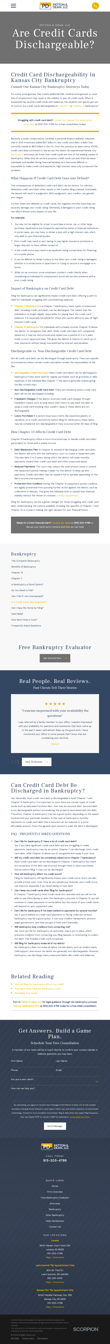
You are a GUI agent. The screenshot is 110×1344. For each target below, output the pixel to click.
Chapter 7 (63, 105)
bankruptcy (17, 154)
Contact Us (55, 1226)
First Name (17, 1061)
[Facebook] (55, 1169)
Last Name (61, 1061)
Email (58, 1070)
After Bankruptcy (55, 1215)
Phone (14, 1070)
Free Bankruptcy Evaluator (55, 1197)
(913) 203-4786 (46, 124)
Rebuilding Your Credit (26, 993)
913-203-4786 (55, 1160)
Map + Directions (55, 1257)
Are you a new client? (22, 1079)
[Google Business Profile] (47, 1169)
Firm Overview (55, 1191)
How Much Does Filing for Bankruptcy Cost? (37, 988)
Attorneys (55, 1203)
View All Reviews (36, 762)
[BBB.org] (62, 1169)
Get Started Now (55, 658)
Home (55, 1186)
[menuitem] (55, 561)
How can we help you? (23, 1088)
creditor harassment (67, 495)
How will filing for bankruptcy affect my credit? (39, 984)
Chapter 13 (78, 105)
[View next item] (18, 762)
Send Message (55, 1126)
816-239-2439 (54, 1278)
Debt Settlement (55, 1221)
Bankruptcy (55, 1209)
